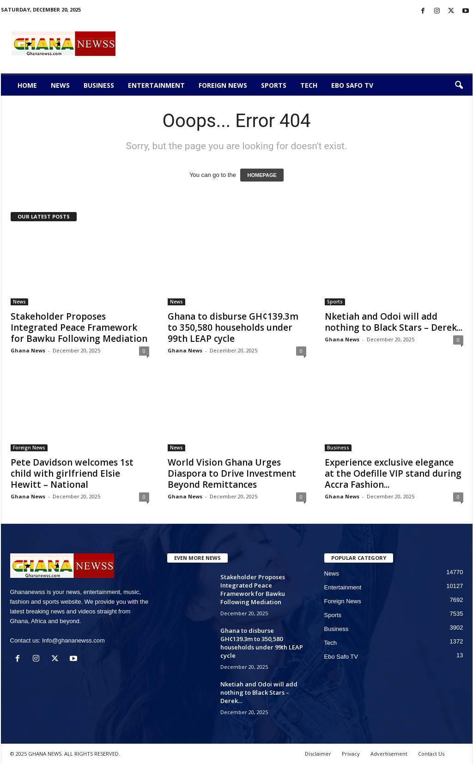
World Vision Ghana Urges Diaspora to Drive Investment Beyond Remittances (232, 473)
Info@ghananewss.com (73, 640)
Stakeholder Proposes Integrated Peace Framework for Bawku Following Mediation (79, 327)
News (60, 85)
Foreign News (223, 85)
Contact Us (431, 753)
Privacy (351, 753)
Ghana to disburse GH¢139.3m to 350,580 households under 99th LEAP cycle (233, 327)
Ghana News (28, 350)
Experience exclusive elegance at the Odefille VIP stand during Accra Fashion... (393, 473)
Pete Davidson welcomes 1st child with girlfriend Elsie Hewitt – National (72, 473)
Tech (308, 85)
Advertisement (388, 753)
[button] (459, 85)
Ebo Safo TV (352, 85)
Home (27, 85)
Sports (273, 85)
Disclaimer (318, 753)
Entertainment (156, 85)
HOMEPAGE (261, 175)
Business (99, 85)
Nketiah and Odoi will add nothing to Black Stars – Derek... (393, 321)
